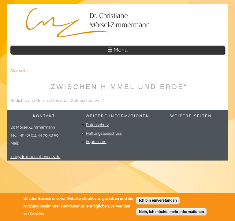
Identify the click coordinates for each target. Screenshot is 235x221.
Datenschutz (97, 124)
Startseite (19, 70)
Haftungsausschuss (104, 133)
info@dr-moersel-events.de (35, 156)
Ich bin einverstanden (158, 202)
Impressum (96, 141)
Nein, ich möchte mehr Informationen (171, 213)
